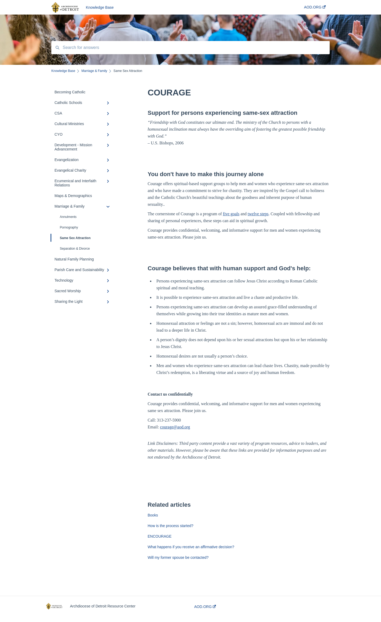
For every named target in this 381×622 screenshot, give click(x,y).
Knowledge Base (100, 7)
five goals (231, 214)
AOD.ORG (205, 607)
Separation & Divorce (75, 248)
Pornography (69, 227)
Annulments (68, 217)
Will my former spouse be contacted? (178, 557)
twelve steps (258, 214)
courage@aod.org (175, 427)
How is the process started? (170, 526)
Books (153, 515)
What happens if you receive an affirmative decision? (191, 547)
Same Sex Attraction (70, 238)
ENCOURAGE (159, 536)
